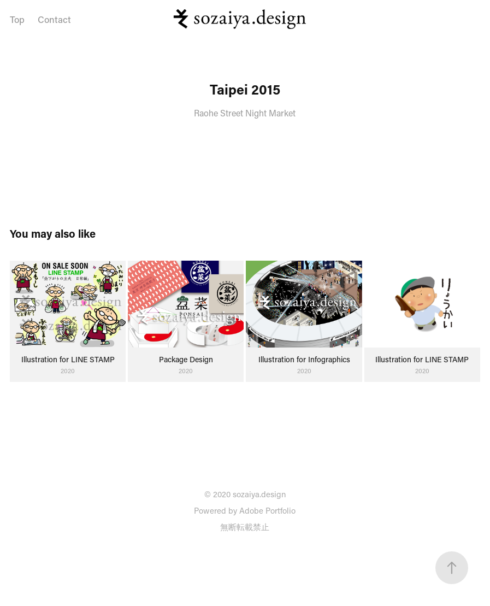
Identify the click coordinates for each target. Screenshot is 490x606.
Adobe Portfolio (267, 510)
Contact (54, 19)
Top (17, 19)
